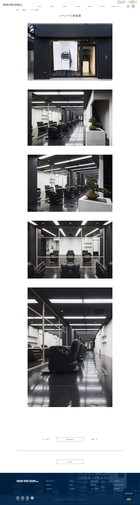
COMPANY (50, 489)
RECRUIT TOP (95, 481)
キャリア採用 (95, 489)
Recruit (104, 6)
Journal (81, 6)
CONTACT (117, 481)
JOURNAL (73, 489)
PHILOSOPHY (51, 481)
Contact (92, 6)
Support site (116, 6)
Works (46, 6)
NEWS (72, 485)
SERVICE (49, 485)
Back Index (70, 439)
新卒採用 (93, 485)
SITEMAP (116, 489)
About (58, 6)
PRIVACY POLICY (119, 485)
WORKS (72, 481)
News (69, 6)
